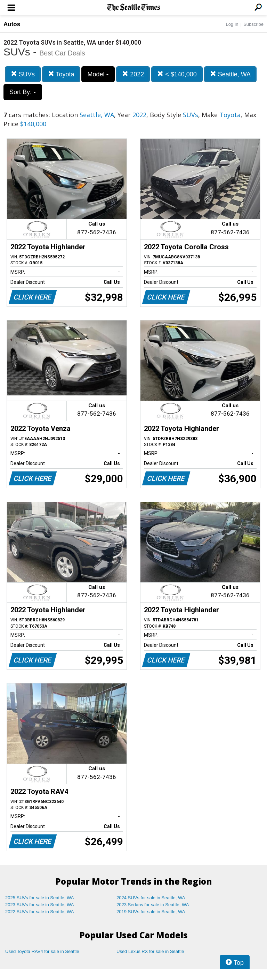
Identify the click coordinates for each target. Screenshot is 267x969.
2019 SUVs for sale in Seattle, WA (150, 911)
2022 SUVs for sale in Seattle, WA (39, 911)
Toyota (61, 74)
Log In (232, 24)
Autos (11, 24)
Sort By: (22, 92)
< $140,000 (177, 74)
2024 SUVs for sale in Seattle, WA (150, 897)
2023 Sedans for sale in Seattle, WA (152, 904)
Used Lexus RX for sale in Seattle (150, 951)
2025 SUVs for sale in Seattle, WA (39, 897)
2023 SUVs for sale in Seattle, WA (39, 904)
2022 (133, 74)
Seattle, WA (230, 74)
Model (98, 74)
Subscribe (253, 24)
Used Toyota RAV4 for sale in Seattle (42, 951)
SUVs (23, 74)
